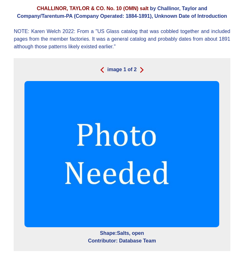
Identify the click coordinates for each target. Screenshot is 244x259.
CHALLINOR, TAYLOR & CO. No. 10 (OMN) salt (93, 8)
